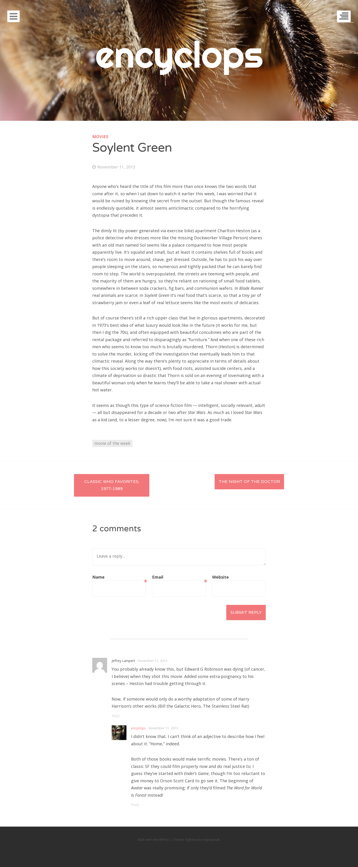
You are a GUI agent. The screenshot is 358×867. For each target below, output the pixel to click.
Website (220, 577)
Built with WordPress (153, 839)
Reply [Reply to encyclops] (135, 804)
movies (100, 136)
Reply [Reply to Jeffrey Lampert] (116, 716)
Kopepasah (211, 839)
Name (119, 577)
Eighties (191, 839)
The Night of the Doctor (249, 481)
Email (179, 577)
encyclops (179, 54)
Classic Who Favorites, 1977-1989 (111, 485)
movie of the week (112, 443)
